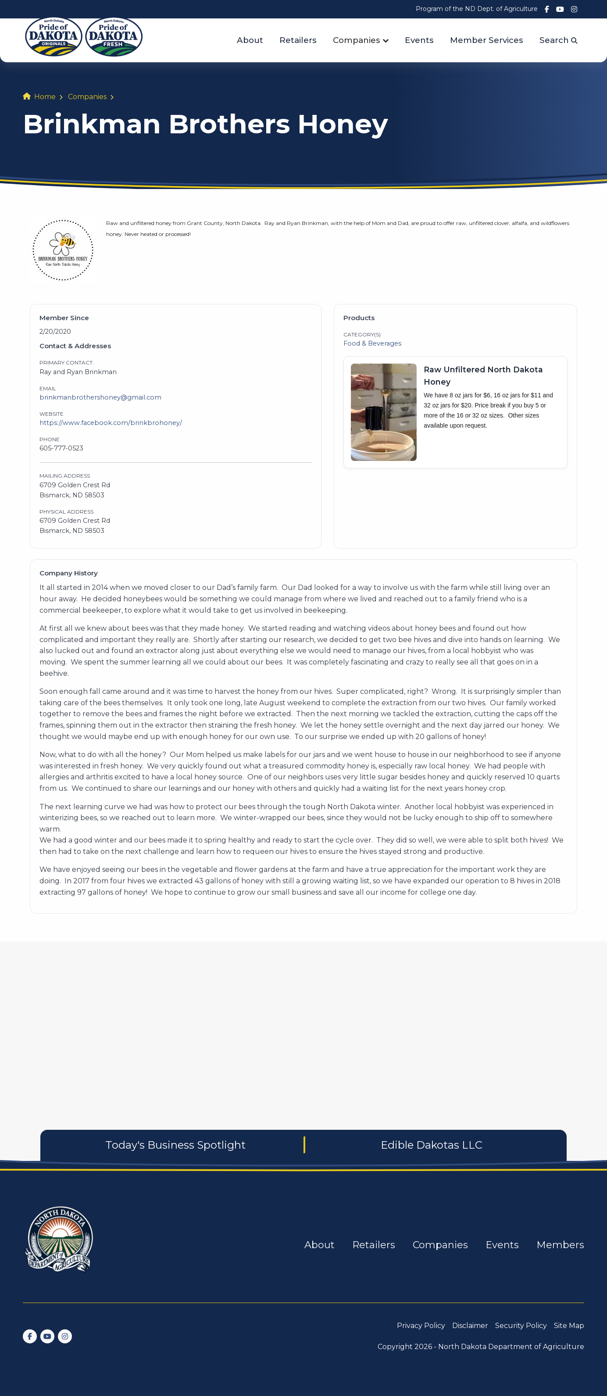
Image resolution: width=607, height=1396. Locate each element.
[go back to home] (59, 1245)
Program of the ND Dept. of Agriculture (477, 9)
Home (45, 97)
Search (558, 40)
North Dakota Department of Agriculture (511, 1346)
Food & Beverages (372, 343)
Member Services (486, 40)
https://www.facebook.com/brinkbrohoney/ (110, 423)
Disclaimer (470, 1325)
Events (419, 40)
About (250, 40)
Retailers (298, 40)
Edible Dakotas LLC (431, 1145)
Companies (356, 40)
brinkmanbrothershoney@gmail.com (100, 397)
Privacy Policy (421, 1325)
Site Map (569, 1325)
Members (560, 1245)
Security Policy (521, 1325)
